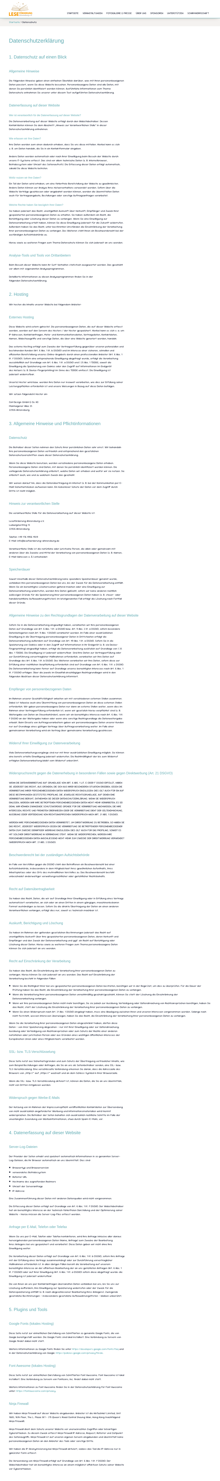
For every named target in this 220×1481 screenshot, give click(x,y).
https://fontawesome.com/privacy (36, 1391)
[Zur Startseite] (20, 9)
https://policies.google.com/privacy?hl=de (79, 1352)
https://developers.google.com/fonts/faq (95, 1349)
